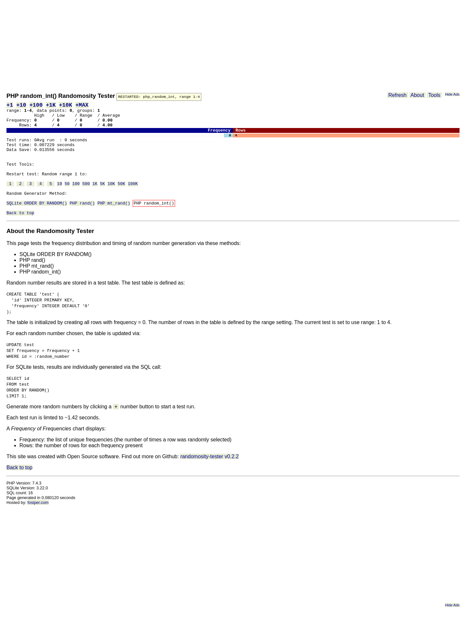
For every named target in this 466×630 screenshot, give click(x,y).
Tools (434, 95)
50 (67, 200)
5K (102, 200)
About (417, 95)
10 (59, 200)
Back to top (20, 235)
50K (121, 200)
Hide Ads (452, 94)
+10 (21, 105)
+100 (36, 105)
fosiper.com (38, 524)
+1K (51, 105)
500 (86, 200)
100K (133, 200)
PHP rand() (82, 223)
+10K (65, 105)
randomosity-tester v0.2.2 (209, 478)
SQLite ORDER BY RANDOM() (36, 223)
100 (76, 200)
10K (111, 200)
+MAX (82, 105)
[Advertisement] (200, 45)
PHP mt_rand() (113, 223)
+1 (9, 105)
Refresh (397, 95)
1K (94, 200)
